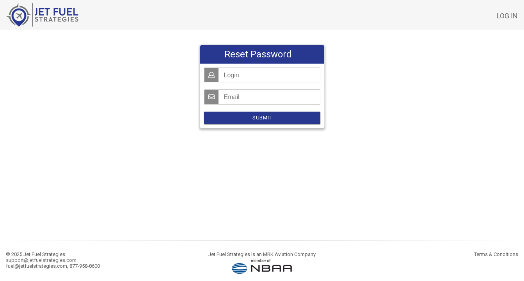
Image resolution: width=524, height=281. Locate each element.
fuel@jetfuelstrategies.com (36, 266)
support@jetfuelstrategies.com (41, 260)
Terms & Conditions (496, 254)
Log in (507, 16)
